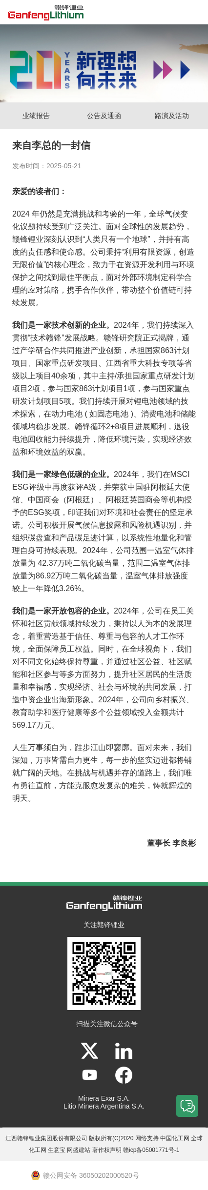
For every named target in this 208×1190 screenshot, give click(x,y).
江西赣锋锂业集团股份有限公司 (46, 1138)
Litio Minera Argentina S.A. (104, 1106)
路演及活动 (172, 115)
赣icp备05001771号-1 (151, 1150)
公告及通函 (104, 115)
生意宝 (56, 1150)
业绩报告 (36, 115)
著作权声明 (107, 1150)
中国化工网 (174, 1138)
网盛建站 (78, 1150)
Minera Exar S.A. (104, 1098)
